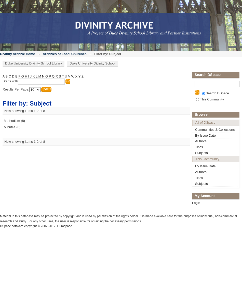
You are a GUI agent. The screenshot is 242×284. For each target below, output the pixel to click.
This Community (210, 99)
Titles (199, 147)
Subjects (201, 153)
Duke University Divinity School (92, 63)
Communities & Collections (215, 130)
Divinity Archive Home (17, 54)
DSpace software (11, 226)
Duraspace (64, 226)
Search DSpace (215, 93)
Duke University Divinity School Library (33, 63)
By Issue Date (205, 135)
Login (238, 6)
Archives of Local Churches (65, 54)
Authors (201, 141)
